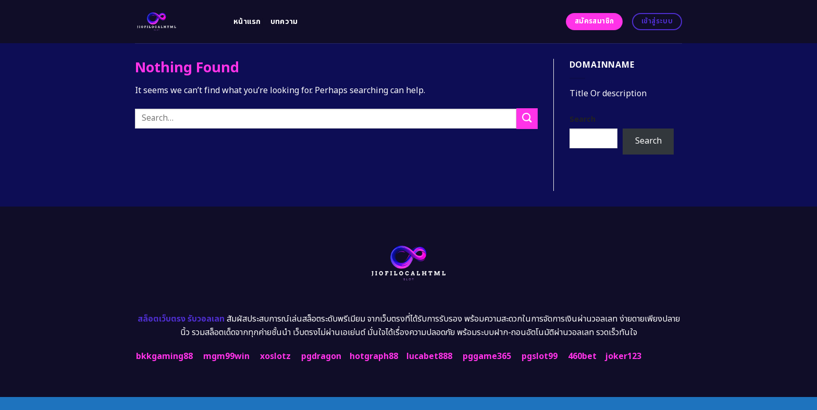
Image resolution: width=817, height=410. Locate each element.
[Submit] (526, 118)
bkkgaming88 (164, 356)
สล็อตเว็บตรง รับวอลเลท (181, 319)
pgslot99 (540, 356)
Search (583, 119)
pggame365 (487, 356)
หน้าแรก (247, 21)
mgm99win (226, 356)
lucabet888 (429, 356)
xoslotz (275, 356)
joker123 (623, 356)
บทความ (284, 21)
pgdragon (321, 356)
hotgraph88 (374, 356)
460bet (582, 356)
